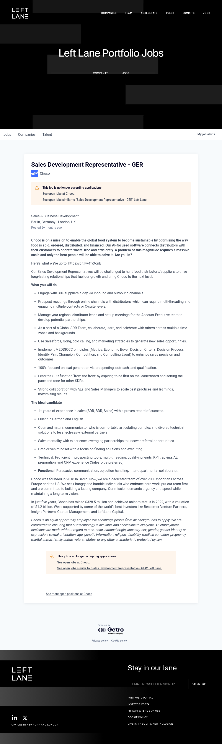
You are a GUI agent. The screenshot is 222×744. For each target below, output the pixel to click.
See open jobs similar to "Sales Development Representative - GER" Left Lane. (94, 199)
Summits (188, 13)
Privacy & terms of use (144, 711)
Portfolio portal (140, 698)
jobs (7, 134)
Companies (108, 13)
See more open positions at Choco (69, 594)
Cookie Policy (138, 717)
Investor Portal (139, 704)
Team (128, 13)
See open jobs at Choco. (58, 193)
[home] (20, 13)
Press (170, 13)
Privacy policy (100, 640)
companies (27, 134)
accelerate (149, 13)
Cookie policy (119, 640)
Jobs (206, 13)
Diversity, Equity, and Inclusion (150, 724)
